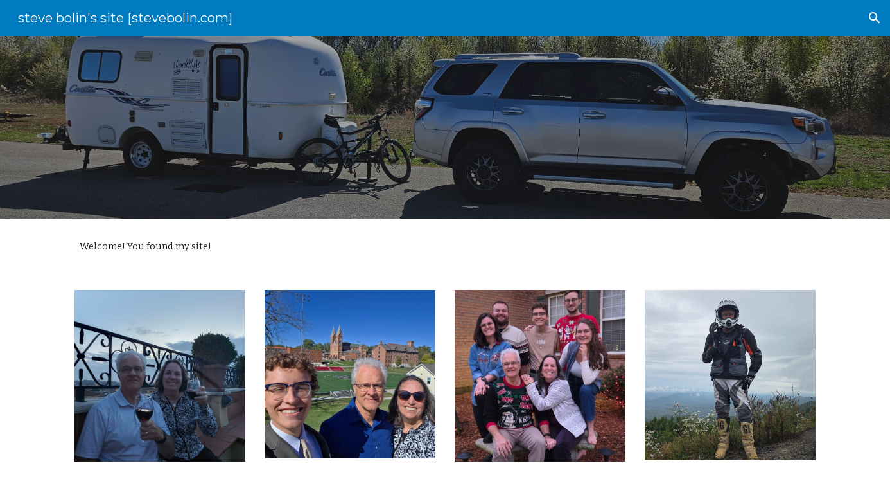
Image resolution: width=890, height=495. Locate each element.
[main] (445, 246)
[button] (874, 18)
